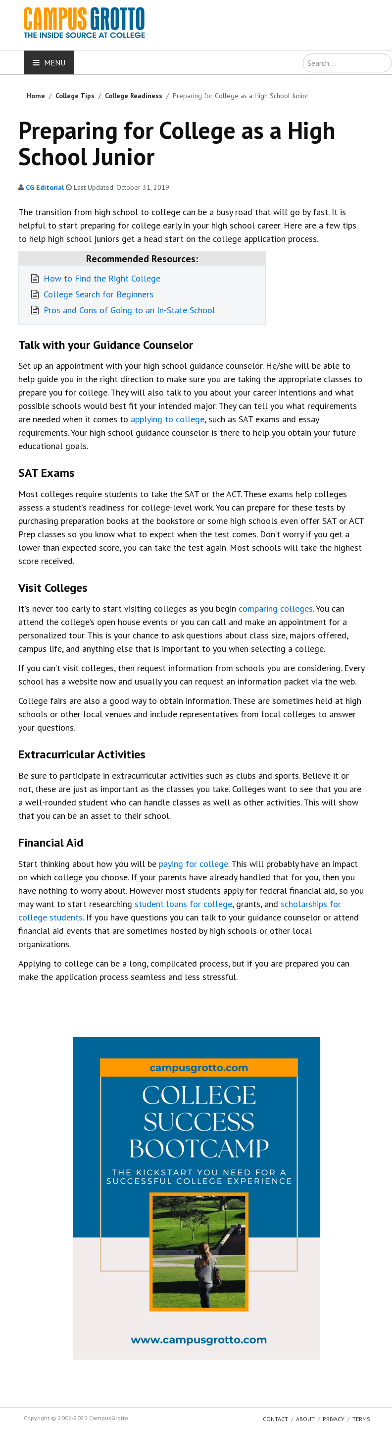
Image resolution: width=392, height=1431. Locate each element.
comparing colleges (276, 608)
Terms (361, 1419)
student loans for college (183, 904)
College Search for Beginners (97, 294)
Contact (275, 1419)
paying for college (193, 863)
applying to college (167, 419)
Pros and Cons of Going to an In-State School (128, 310)
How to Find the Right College (100, 278)
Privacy (333, 1419)
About (305, 1419)
